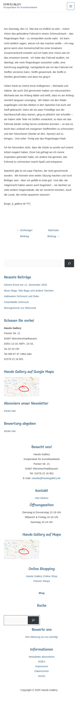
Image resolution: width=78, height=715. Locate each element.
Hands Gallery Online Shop (41, 576)
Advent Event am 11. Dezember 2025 (25, 284)
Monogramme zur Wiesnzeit (20, 308)
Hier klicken (41, 498)
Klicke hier (10, 411)
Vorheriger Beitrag (24, 231)
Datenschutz (41, 671)
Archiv (41, 676)
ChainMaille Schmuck (16, 302)
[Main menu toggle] (70, 6)
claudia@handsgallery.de (46, 478)
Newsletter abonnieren (42, 656)
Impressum (41, 666)
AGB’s (41, 661)
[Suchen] (69, 263)
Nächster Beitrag (53, 231)
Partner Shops (41, 581)
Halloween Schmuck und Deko (21, 296)
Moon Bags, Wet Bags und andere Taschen (29, 290)
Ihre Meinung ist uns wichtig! (41, 637)
